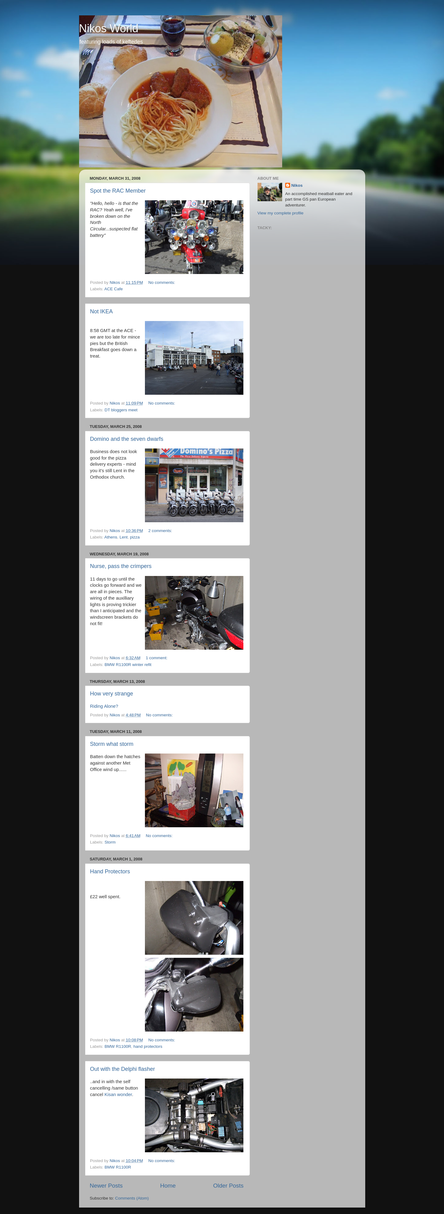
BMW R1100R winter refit (128, 664)
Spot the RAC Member (118, 191)
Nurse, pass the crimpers (121, 566)
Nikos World (108, 28)
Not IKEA (101, 311)
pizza (135, 537)
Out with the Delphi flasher (122, 1069)
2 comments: (160, 530)
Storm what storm (112, 744)
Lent (124, 537)
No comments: (162, 282)
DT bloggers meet (121, 410)
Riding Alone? (104, 706)
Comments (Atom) (132, 1198)
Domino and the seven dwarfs (126, 439)
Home (168, 1185)
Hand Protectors (110, 871)
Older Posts (228, 1185)
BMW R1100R (118, 1046)
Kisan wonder (118, 1094)
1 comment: (157, 658)
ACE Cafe (113, 289)
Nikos (297, 185)
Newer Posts (106, 1185)
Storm (110, 842)
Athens (110, 537)
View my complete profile (281, 213)
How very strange (111, 694)
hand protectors (148, 1046)
